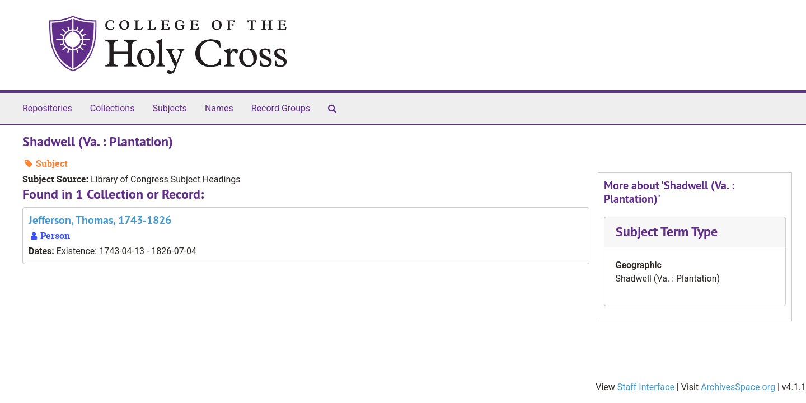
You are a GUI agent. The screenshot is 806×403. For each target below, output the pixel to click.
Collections (112, 108)
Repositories (47, 108)
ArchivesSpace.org (738, 387)
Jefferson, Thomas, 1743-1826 (100, 220)
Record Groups (280, 108)
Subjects (169, 108)
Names (219, 108)
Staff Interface (645, 387)
